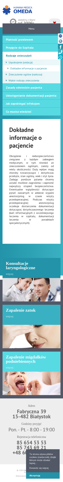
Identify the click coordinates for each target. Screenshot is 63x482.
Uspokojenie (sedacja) (21, 62)
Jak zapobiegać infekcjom (23, 103)
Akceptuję (34, 475)
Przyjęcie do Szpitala (19, 47)
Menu (31, 28)
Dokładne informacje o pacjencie (28, 68)
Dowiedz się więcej (39, 467)
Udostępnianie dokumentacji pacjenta (31, 95)
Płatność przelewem (19, 39)
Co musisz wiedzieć (18, 112)
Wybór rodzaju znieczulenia (24, 80)
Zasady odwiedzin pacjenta (24, 87)
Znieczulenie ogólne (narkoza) (25, 74)
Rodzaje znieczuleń (19, 56)
